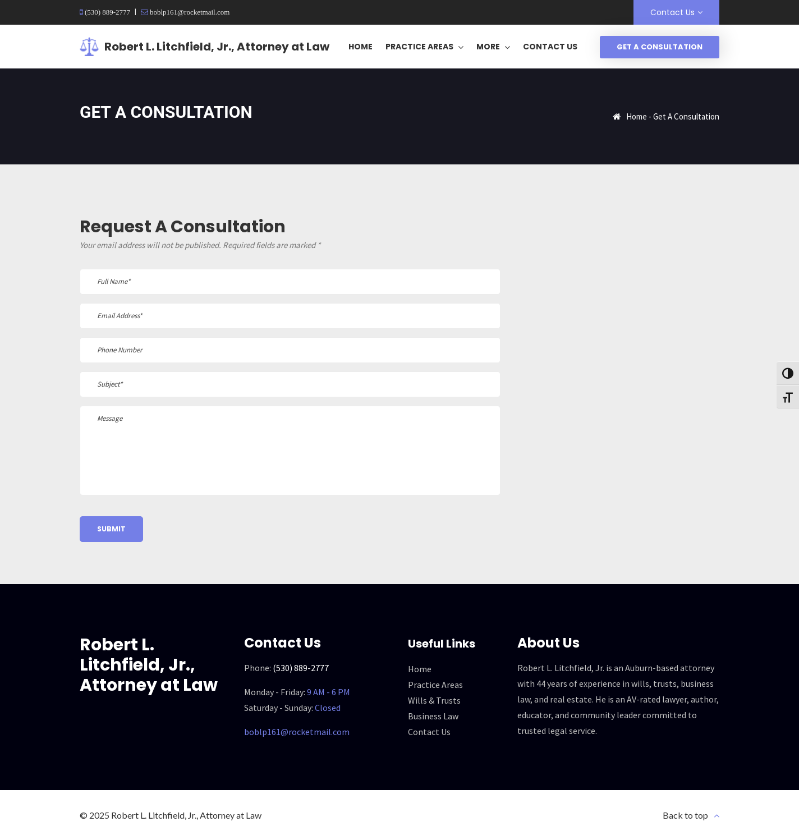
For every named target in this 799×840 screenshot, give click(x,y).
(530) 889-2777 (106, 12)
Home (636, 116)
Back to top (685, 815)
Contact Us (672, 12)
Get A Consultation (659, 47)
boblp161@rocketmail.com (188, 12)
